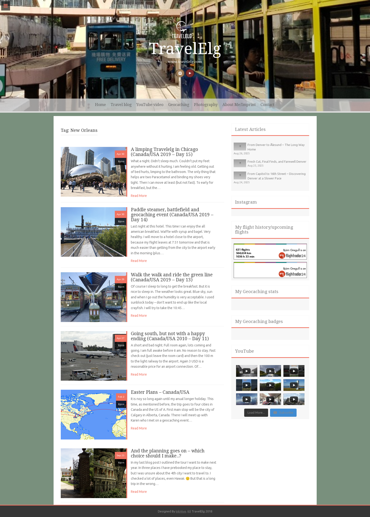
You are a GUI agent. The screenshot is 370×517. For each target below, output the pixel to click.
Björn (121, 161)
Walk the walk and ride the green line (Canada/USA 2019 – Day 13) (172, 277)
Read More (139, 196)
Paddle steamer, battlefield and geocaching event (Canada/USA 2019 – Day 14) (172, 214)
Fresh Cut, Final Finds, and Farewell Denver (277, 161)
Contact (267, 104)
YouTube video (149, 104)
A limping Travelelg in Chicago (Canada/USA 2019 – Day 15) (164, 152)
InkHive (181, 511)
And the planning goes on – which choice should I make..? (167, 453)
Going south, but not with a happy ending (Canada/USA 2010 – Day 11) (170, 336)
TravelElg (185, 48)
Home (100, 104)
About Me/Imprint (239, 104)
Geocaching (178, 104)
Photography (206, 104)
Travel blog (121, 104)
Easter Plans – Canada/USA (160, 392)
